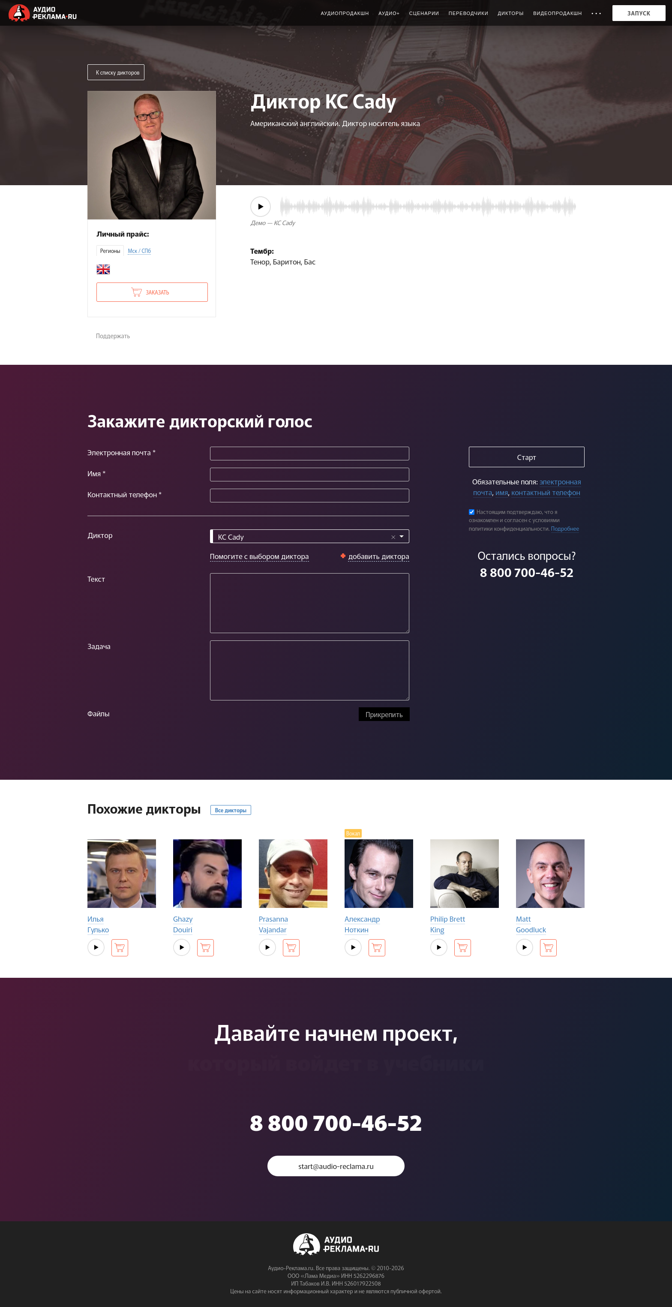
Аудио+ (389, 13)
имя (501, 492)
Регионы (110, 250)
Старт (526, 456)
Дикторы (511, 13)
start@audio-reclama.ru (336, 1165)
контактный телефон (545, 492)
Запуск (639, 13)
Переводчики (469, 13)
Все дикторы (230, 810)
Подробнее (565, 528)
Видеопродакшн (557, 13)
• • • (596, 13)
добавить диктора (378, 555)
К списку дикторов (118, 72)
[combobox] (309, 536)
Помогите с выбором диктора (259, 555)
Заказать (157, 292)
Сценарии (424, 13)
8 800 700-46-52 (526, 571)
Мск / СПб (139, 250)
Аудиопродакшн (345, 13)
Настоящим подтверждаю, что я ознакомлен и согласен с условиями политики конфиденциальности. (514, 520)
